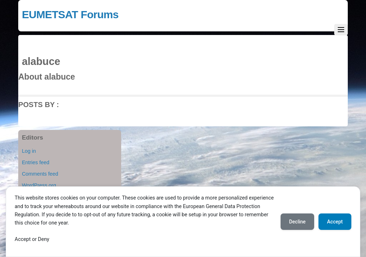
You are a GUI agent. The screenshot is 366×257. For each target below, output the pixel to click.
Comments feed (40, 174)
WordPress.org (39, 185)
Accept (335, 222)
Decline (297, 222)
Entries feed (35, 162)
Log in (29, 151)
